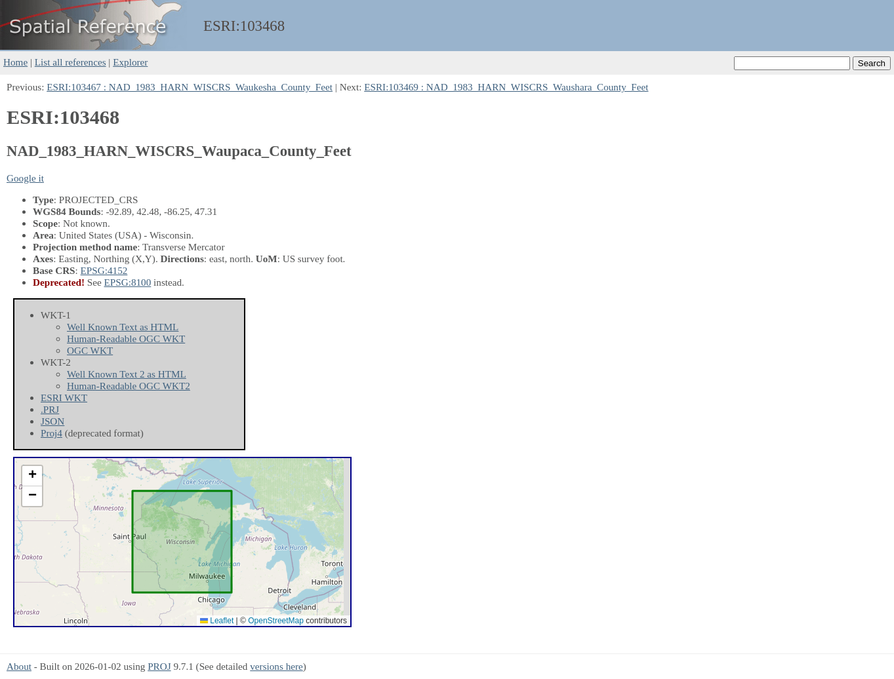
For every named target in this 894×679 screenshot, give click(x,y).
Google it (25, 178)
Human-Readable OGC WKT (126, 338)
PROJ (159, 666)
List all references (70, 62)
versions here (276, 666)
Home (15, 62)
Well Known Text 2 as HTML (126, 373)
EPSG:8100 (128, 282)
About (19, 666)
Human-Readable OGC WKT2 (128, 385)
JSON (52, 421)
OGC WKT (90, 350)
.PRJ (50, 409)
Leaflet (217, 620)
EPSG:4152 (104, 270)
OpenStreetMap (276, 620)
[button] (32, 476)
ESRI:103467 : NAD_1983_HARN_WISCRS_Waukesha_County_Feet (190, 86)
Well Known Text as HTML (122, 326)
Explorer (130, 62)
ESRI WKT (64, 397)
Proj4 (51, 432)
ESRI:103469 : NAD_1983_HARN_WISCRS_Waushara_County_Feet (506, 86)
